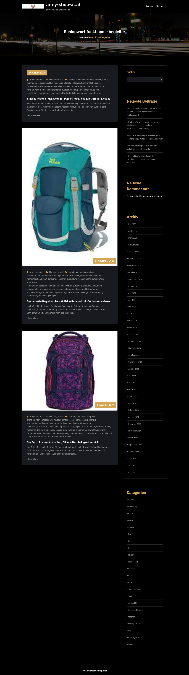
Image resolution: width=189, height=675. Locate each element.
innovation (97, 286)
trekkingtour (85, 292)
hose (130, 548)
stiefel (130, 596)
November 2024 (134, 348)
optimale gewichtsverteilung (92, 430)
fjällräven (76, 83)
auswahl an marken (85, 79)
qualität (85, 289)
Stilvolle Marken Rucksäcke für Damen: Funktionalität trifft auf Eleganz (68, 98)
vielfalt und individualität (52, 436)
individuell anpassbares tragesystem (66, 426)
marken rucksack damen (74, 86)
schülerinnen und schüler (97, 433)
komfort (52, 289)
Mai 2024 (132, 390)
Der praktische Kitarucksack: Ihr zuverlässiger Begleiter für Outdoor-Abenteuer (141, 159)
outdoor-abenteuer (72, 289)
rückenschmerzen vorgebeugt (56, 433)
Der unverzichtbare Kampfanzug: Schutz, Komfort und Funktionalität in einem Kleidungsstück (144, 111)
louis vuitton (133, 562)
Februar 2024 (133, 410)
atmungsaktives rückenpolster (83, 416)
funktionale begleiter (90, 83)
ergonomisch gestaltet (90, 275)
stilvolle (64, 93)
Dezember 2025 (134, 259)
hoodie (131, 541)
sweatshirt (132, 603)
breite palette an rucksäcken (66, 275)
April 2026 (132, 231)
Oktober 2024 (134, 355)
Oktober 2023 (134, 438)
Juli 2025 (132, 293)
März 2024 (132, 403)
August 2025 (133, 286)
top (129, 631)
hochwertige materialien (51, 86)
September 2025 (135, 279)
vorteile (68, 436)
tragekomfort (73, 292)
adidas (131, 500)
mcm (130, 576)
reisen (96, 90)
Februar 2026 (133, 245)
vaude (130, 644)
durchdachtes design (36, 83)
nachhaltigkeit (71, 430)
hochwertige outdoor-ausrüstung (76, 286)
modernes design (35, 430)
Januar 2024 (133, 417)
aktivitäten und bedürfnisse (81, 272)
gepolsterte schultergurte (80, 423)
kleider (131, 555)
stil (110, 433)
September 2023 (135, 445)
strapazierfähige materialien (40, 292)
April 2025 (132, 314)
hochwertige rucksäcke (37, 426)
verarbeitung (97, 292)
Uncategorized (56, 79)
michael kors (33, 90)
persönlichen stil (84, 90)
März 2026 (132, 238)
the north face (94, 93)
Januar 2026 (133, 252)
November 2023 (134, 431)
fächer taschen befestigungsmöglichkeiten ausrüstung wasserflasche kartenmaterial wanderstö (66, 281)
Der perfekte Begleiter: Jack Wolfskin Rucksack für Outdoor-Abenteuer (68, 301)
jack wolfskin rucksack (37, 289)
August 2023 (133, 451)
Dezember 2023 (134, 424)
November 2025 (134, 265)
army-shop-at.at (63, 4)
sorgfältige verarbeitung (38, 93)
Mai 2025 (132, 307)
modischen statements (50, 90)
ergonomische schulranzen (84, 420)
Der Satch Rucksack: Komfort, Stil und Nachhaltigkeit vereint (62, 442)
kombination (89, 426)
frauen (131, 527)
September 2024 (135, 362)
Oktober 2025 (134, 272)
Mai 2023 (132, 472)
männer (131, 569)
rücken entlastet (34, 433)
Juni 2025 (132, 300)
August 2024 (133, 369)
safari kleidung (134, 589)
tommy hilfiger (134, 624)
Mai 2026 (132, 224)
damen (98, 79)
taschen (131, 617)
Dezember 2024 (134, 341)
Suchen (131, 72)
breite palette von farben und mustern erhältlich (49, 420)
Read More (33, 115)
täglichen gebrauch (78, 93)
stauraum (94, 289)
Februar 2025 (133, 327)
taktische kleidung (135, 610)
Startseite (83, 37)
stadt (58, 93)
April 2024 (132, 396)
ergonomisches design (37, 423)
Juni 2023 (132, 465)
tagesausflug (60, 292)
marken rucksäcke (95, 86)
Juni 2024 (132, 383)
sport (52, 93)
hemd (130, 534)
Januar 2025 (133, 334)
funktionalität (33, 86)
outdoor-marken (69, 90)
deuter (105, 79)
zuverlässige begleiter (48, 295)
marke (60, 289)
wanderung (32, 295)
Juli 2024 (132, 376)
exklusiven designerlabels (59, 83)
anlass (72, 79)
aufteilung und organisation (40, 275)
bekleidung (132, 507)
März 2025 (132, 321)
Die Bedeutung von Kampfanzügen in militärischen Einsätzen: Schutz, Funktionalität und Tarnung (142, 125)
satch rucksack (78, 433)
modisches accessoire (54, 430)
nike (130, 582)
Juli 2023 (132, 458)
